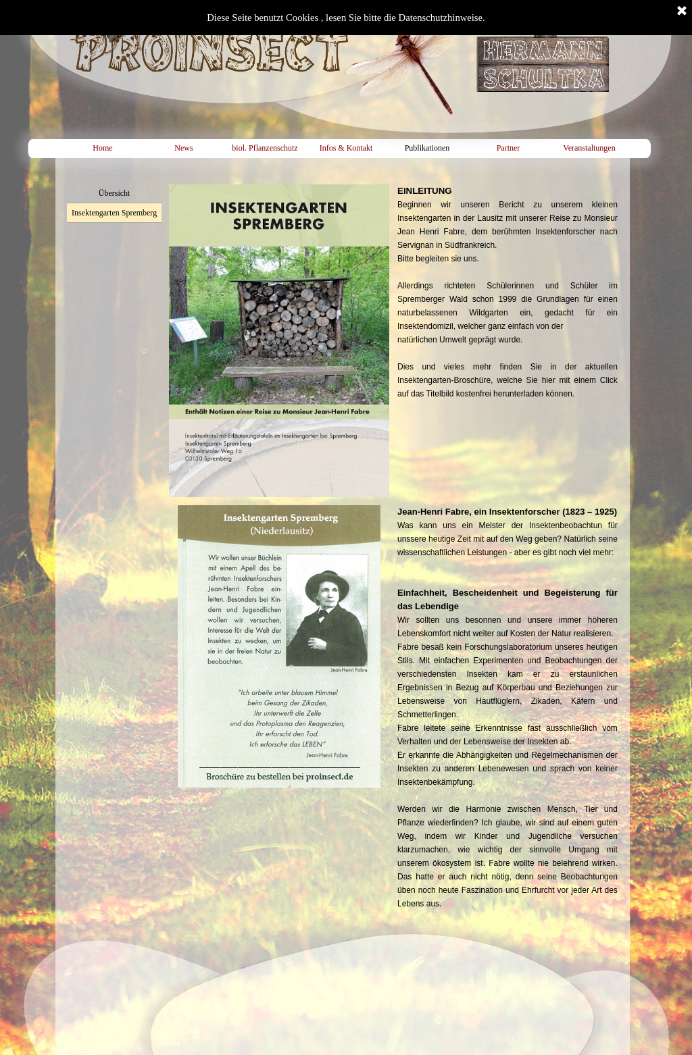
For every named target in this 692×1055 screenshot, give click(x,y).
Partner (508, 148)
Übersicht (114, 193)
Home (102, 148)
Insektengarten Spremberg (114, 212)
